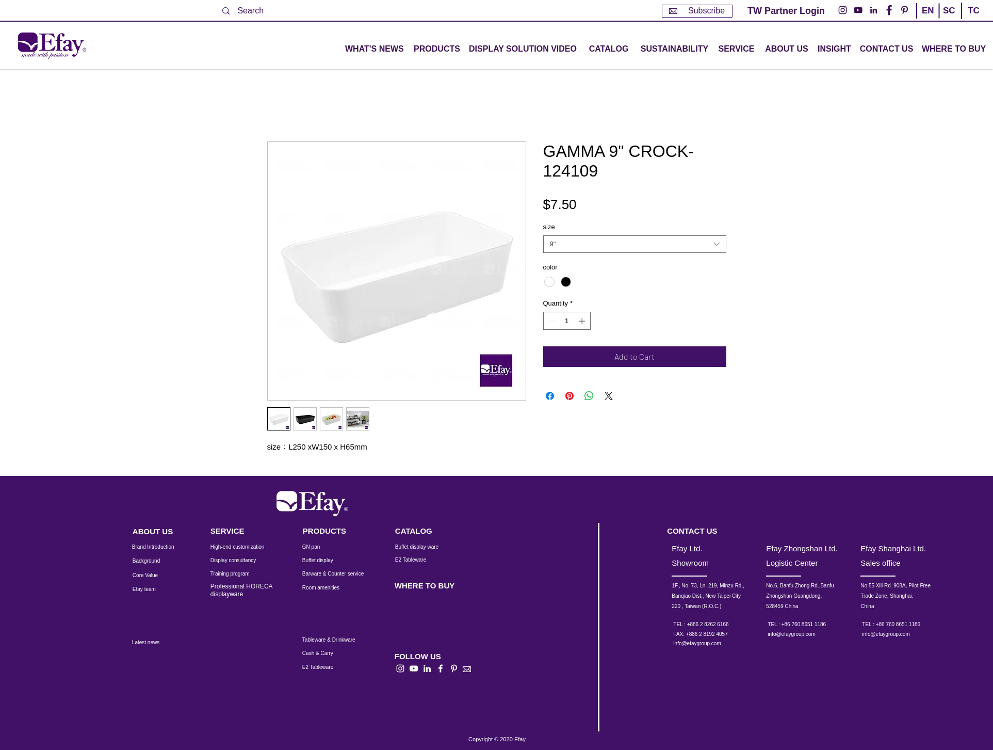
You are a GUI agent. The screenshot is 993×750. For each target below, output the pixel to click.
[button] (437, 49)
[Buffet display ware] (424, 547)
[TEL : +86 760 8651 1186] (809, 624)
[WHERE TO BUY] (954, 49)
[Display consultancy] (238, 560)
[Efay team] (153, 589)
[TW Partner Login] (786, 11)
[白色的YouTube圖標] (414, 668)
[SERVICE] (238, 531)
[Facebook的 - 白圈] (889, 10)
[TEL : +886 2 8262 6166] (714, 624)
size (549, 227)
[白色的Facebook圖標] (440, 668)
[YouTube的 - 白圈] (858, 10)
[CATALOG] (608, 49)
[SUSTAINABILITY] (674, 49)
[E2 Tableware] (424, 560)
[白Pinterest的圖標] (454, 668)
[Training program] (236, 574)
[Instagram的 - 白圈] (842, 10)
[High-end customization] (243, 547)
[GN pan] (326, 547)
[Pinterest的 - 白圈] (904, 10)
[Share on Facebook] (550, 396)
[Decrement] (551, 321)
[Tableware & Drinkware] (337, 640)
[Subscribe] (697, 11)
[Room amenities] (326, 588)
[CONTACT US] (886, 49)
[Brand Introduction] (160, 547)
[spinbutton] (567, 321)
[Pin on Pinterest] (569, 396)
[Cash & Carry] (324, 653)
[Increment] (583, 321)
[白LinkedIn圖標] (427, 668)
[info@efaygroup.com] (706, 643)
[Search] (256, 11)
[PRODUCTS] (331, 531)
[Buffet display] (325, 560)
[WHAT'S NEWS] (375, 49)
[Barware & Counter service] (345, 574)
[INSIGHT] (836, 49)
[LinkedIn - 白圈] (873, 10)
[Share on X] (609, 396)
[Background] (154, 561)
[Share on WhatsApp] (589, 396)
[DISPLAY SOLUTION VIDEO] (522, 49)
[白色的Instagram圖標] (400, 668)
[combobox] (634, 244)
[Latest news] (157, 642)
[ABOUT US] (786, 49)
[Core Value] (153, 575)
